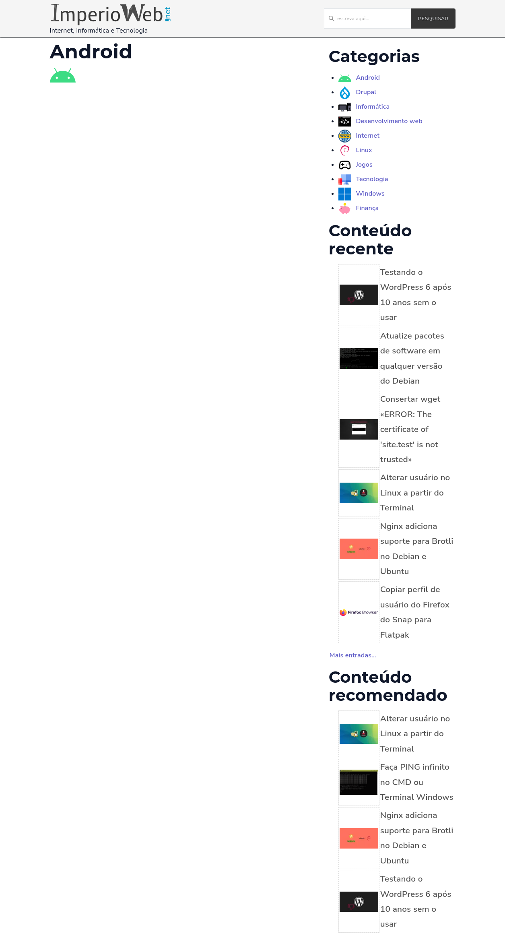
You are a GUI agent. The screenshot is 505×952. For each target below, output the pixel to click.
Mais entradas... (353, 655)
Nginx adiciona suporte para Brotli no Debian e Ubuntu (416, 548)
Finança (367, 208)
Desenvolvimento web (389, 121)
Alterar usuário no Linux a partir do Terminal (415, 492)
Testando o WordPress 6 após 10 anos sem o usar (415, 294)
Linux (364, 150)
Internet (367, 135)
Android (368, 77)
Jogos (364, 164)
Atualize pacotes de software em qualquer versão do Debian (412, 358)
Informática (373, 106)
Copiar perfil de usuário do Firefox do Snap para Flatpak (414, 612)
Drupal (366, 92)
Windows (370, 193)
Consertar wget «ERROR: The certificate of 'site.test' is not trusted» (410, 429)
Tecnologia (372, 179)
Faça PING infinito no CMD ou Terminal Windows (416, 782)
